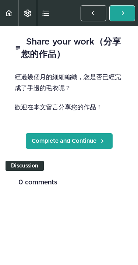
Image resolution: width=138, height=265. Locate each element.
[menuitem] (27, 13)
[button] (9, 13)
